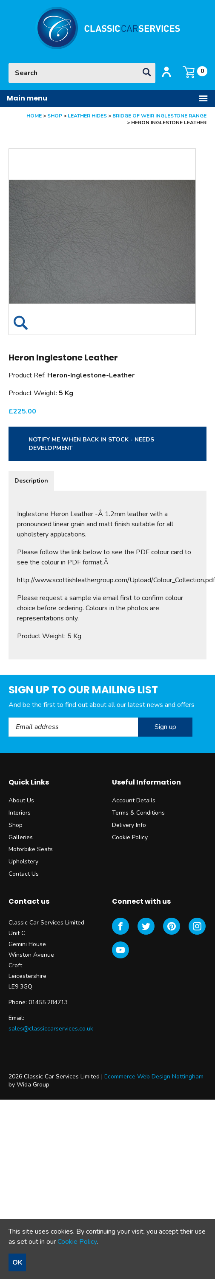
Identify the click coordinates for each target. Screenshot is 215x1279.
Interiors (20, 813)
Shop (54, 115)
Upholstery (23, 861)
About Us (21, 800)
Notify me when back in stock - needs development (91, 444)
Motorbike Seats (31, 849)
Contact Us (24, 874)
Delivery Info (129, 825)
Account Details (133, 800)
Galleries (21, 837)
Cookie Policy (130, 837)
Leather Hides (87, 115)
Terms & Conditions (138, 813)
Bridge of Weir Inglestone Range (159, 115)
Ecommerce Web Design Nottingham (154, 1076)
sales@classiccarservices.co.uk (51, 1029)
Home (34, 115)
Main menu (107, 98)
